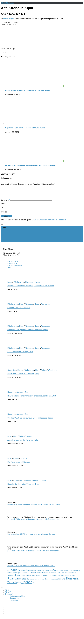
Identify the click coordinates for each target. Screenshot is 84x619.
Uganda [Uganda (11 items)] (26, 584)
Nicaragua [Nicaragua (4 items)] (47, 578)
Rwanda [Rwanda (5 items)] (22, 581)
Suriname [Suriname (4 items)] (61, 581)
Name (3, 206)
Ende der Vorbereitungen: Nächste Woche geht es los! (27, 90)
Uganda (29, 439)
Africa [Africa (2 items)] (8, 573)
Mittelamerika (18, 284)
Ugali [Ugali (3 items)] (19, 585)
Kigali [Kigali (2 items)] (23, 575)
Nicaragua (29, 284)
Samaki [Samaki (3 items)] (29, 581)
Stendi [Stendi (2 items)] (55, 581)
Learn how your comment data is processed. (49, 222)
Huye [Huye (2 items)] (13, 575)
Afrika (9, 439)
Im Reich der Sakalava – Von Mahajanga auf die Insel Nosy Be (30, 165)
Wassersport (46, 329)
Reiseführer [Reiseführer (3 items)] (60, 578)
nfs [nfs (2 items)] (41, 578)
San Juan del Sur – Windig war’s (20, 354)
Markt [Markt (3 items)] (29, 578)
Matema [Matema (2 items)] (38, 578)
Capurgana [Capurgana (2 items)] (33, 573)
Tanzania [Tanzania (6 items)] (12, 585)
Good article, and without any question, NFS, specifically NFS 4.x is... (34, 507)
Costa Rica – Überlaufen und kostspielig (23, 376)
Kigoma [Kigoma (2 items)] (27, 575)
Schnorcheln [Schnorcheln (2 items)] (41, 581)
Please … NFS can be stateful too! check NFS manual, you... (31, 568)
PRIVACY (9, 597)
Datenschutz (14, 601)
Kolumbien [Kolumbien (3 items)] (41, 575)
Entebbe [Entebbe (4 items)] (56, 573)
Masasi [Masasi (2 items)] (33, 578)
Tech (27, 395)
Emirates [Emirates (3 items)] (49, 573)
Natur (21, 307)
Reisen (37, 284)
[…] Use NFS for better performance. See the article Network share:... (34, 522)
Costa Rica (11, 373)
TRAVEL (8, 595)
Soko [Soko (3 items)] (46, 581)
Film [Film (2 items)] (61, 573)
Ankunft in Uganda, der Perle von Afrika (22, 443)
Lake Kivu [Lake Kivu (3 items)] (60, 575)
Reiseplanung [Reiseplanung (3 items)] (69, 578)
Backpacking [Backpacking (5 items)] (24, 572)
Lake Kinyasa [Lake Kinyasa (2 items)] (52, 575)
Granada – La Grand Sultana (18, 310)
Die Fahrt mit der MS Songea (18, 465)
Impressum (14, 603)
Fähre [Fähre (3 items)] (9, 575)
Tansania (23, 461)
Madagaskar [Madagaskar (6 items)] (20, 577)
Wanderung (45, 307)
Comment (5, 203)
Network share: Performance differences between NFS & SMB (31, 398)
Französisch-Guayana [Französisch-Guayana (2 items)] (74, 573)
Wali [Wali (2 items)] (34, 585)
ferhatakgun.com (7, 3)
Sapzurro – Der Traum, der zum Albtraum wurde (25, 128)
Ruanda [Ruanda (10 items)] (12, 581)
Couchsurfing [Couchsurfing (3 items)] (41, 573)
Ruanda (35, 483)
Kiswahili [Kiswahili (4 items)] (33, 575)
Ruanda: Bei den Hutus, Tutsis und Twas (23, 487)
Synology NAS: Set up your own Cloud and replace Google (30, 420)
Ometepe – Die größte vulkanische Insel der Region (27, 332)
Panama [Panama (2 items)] (54, 578)
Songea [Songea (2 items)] (51, 581)
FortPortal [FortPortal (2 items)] (65, 573)
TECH (7, 593)
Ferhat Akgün (8, 19)
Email (3, 210)
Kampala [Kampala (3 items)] (18, 575)
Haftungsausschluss (17, 599)
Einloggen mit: (6, 178)
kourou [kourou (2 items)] (47, 575)
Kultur (9, 284)
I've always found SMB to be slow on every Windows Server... (31, 537)
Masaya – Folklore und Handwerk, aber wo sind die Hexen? (30, 288)
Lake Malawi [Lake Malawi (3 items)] (68, 575)
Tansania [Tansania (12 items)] (72, 581)
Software (20, 395)
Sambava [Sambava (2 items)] (34, 581)
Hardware (11, 395)
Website (4, 214)
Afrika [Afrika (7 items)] (14, 572)
